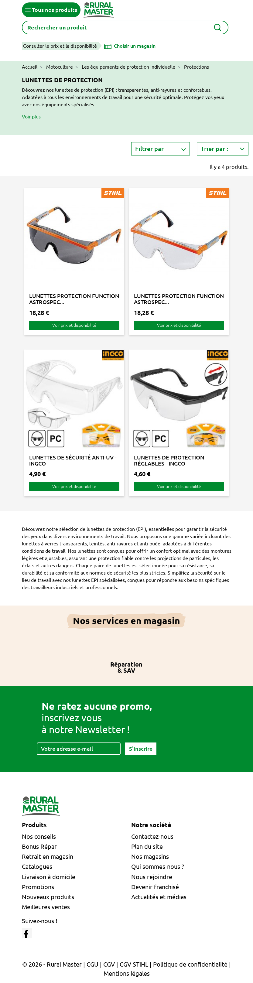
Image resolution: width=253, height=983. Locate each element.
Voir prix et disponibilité (74, 325)
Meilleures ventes (46, 906)
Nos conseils (39, 836)
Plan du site (147, 846)
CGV (109, 964)
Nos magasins (150, 856)
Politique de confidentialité (190, 964)
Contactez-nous (152, 836)
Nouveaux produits (48, 896)
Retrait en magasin (47, 856)
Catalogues (37, 866)
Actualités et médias (158, 896)
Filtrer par (149, 148)
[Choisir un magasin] (130, 45)
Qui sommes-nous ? (157, 866)
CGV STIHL (134, 964)
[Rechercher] (125, 27)
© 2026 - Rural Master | (54, 964)
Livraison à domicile (48, 876)
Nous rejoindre (151, 876)
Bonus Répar (39, 846)
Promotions (38, 886)
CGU (92, 964)
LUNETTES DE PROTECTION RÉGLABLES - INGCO (169, 460)
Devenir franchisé (155, 886)
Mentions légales (127, 973)
